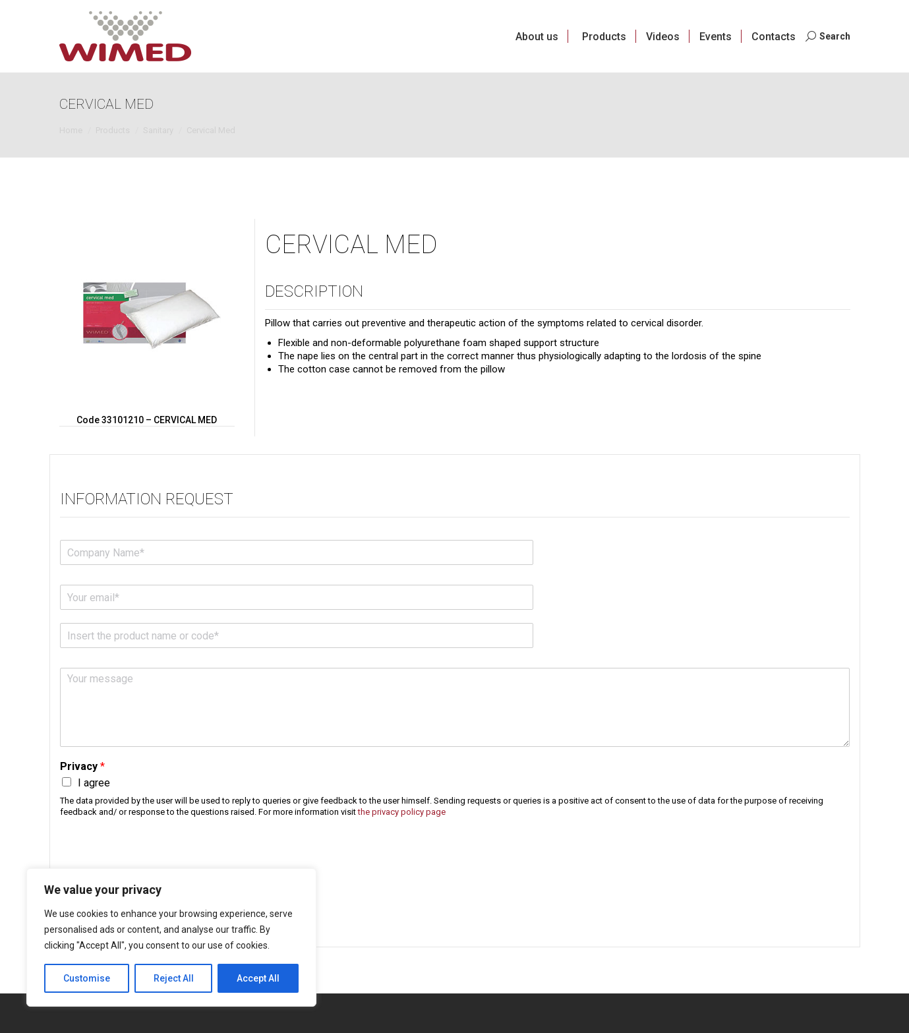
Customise (86, 978)
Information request (146, 499)
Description (314, 291)
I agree (94, 783)
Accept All (258, 978)
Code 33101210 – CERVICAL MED (146, 420)
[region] (171, 937)
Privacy (82, 766)
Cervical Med (351, 244)
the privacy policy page (402, 812)
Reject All (174, 978)
